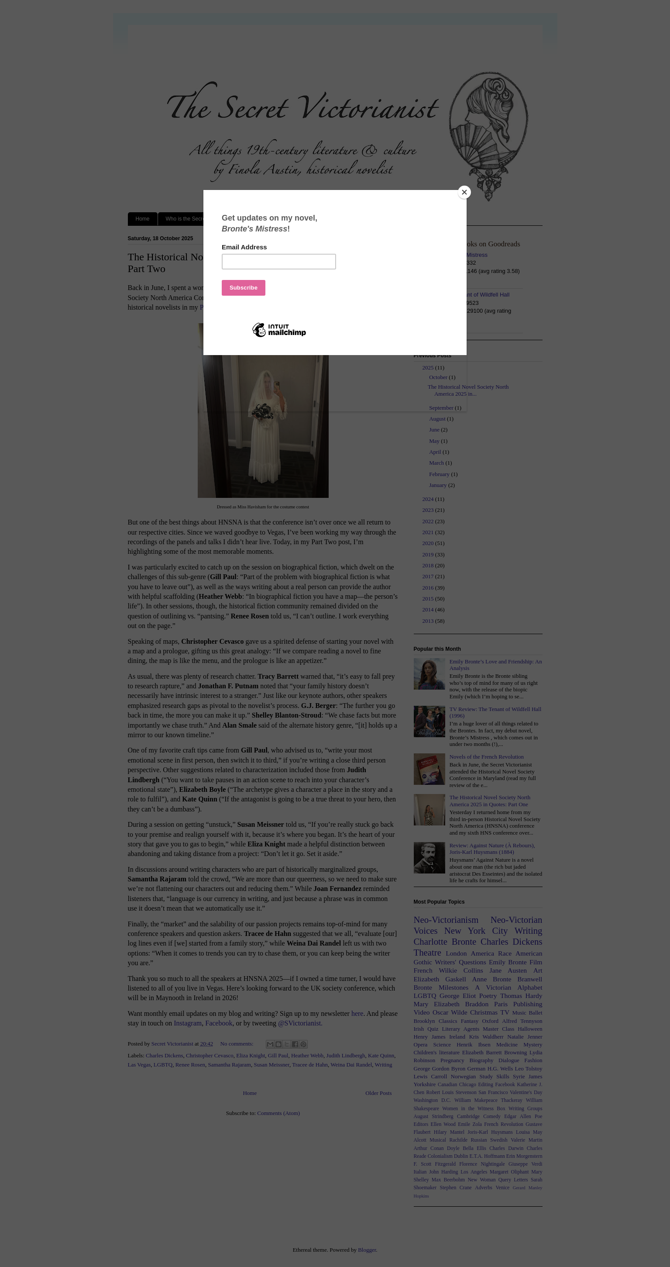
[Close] (464, 192)
